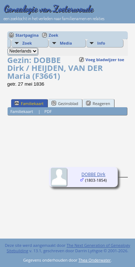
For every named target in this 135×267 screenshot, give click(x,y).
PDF (47, 111)
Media (66, 43)
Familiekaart (29, 103)
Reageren (98, 103)
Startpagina (27, 35)
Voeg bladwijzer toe (105, 59)
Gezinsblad (64, 103)
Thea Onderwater (94, 260)
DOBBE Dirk (93, 174)
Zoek (53, 35)
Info (101, 43)
